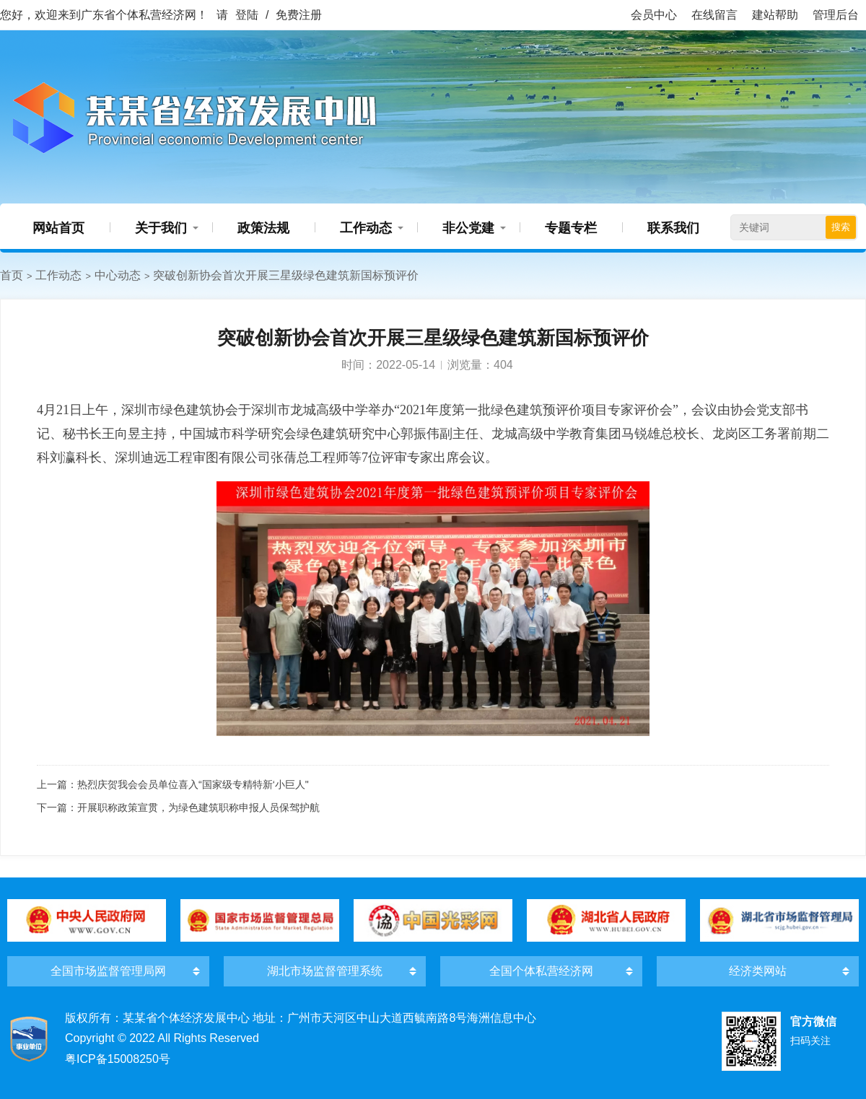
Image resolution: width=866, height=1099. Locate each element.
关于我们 (161, 228)
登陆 (246, 15)
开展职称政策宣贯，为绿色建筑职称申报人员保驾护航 (198, 807)
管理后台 (836, 15)
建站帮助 (775, 15)
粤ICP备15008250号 (117, 1059)
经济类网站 (758, 971)
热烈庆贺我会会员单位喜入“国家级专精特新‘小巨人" (193, 784)
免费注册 (299, 15)
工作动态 (366, 228)
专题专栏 (571, 228)
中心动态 (118, 275)
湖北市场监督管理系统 (324, 971)
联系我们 (673, 228)
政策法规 (263, 228)
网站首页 (58, 228)
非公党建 (468, 228)
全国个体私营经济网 (541, 971)
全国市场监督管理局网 (108, 971)
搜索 (840, 227)
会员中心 (654, 15)
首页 (11, 275)
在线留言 (714, 15)
